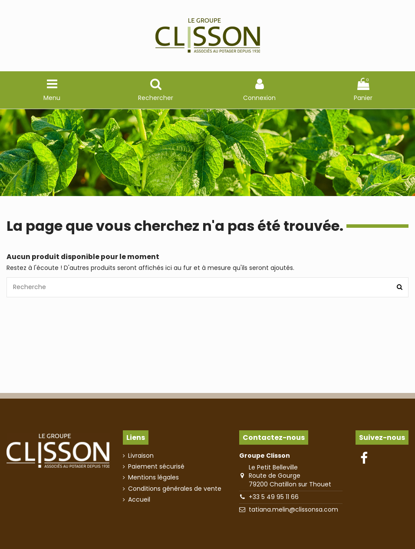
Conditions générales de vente (174, 489)
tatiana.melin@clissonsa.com (293, 509)
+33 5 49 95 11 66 (274, 496)
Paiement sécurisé (156, 466)
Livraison (141, 456)
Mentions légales (153, 477)
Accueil (139, 500)
